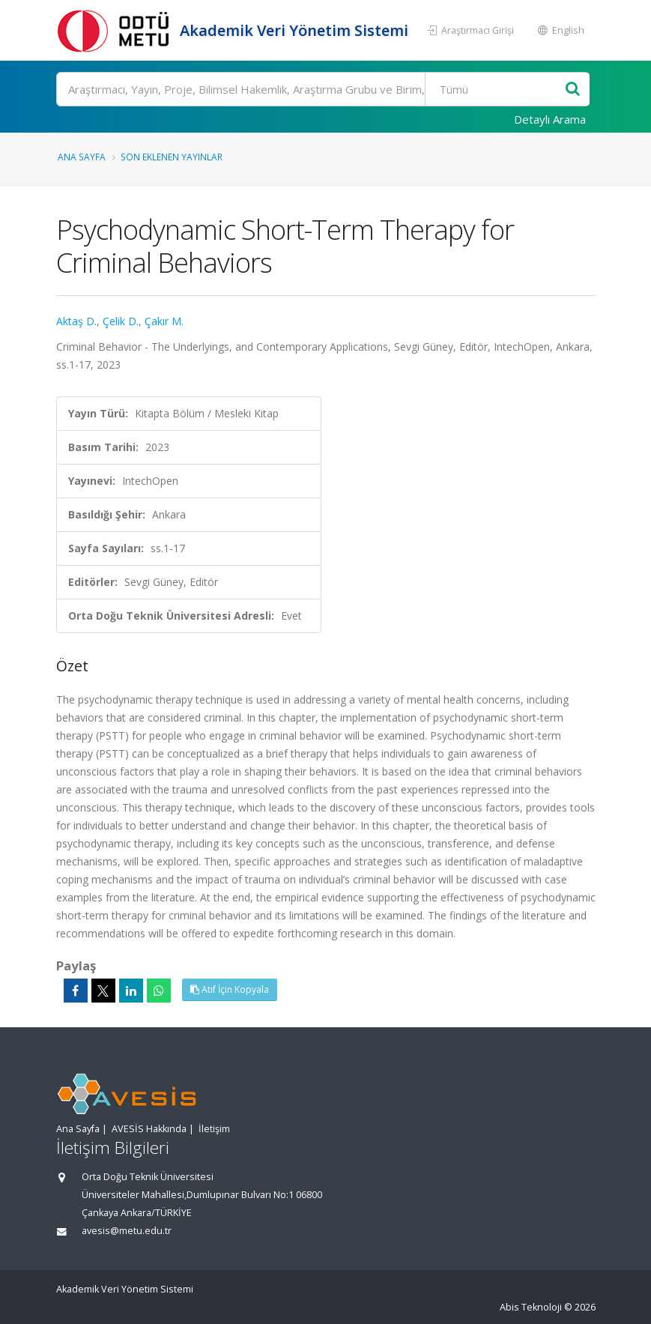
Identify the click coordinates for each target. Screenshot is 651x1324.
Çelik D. (121, 321)
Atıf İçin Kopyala (229, 989)
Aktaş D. (76, 321)
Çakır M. (164, 321)
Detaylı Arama (550, 119)
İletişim (214, 1128)
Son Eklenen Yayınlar (171, 157)
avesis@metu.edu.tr (127, 1230)
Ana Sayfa (82, 157)
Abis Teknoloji (531, 1307)
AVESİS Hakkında (149, 1128)
